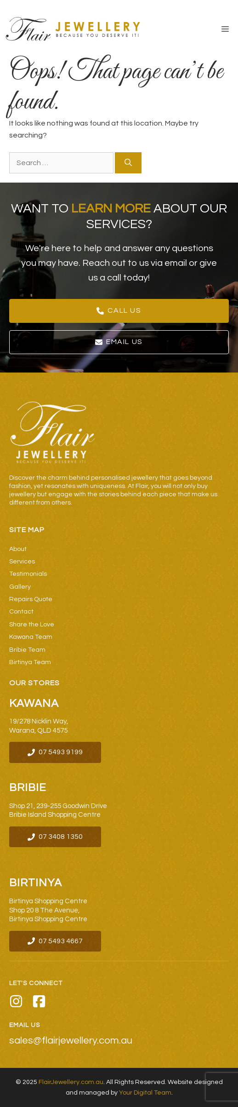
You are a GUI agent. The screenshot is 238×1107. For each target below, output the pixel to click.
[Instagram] (16, 1003)
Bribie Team (27, 650)
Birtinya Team (30, 662)
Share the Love (31, 624)
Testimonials (28, 574)
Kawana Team (30, 637)
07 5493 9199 (61, 752)
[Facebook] (39, 1003)
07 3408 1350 (61, 836)
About (18, 549)
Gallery (20, 587)
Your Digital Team (145, 1093)
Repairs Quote (30, 599)
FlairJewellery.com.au (71, 1082)
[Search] (128, 162)
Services (22, 561)
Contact (21, 611)
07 (43, 941)
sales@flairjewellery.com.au (70, 1041)
